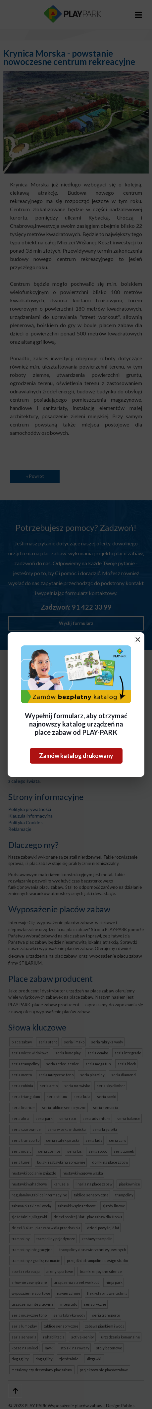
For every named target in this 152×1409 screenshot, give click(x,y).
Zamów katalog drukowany (76, 755)
